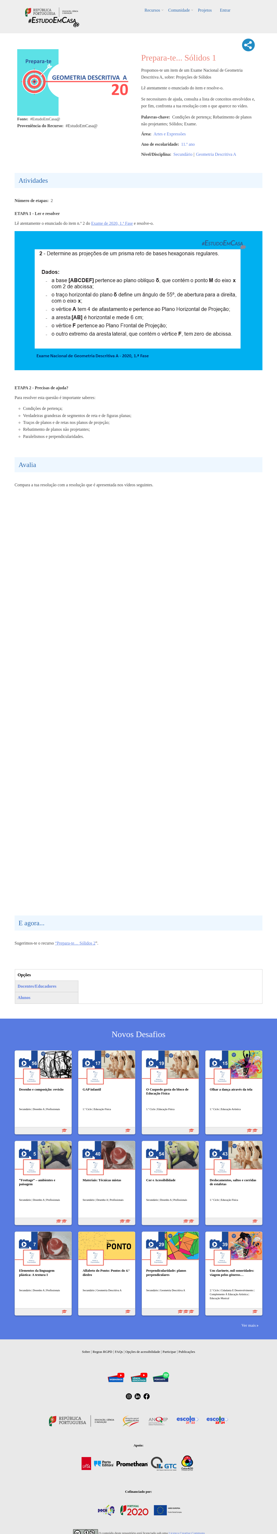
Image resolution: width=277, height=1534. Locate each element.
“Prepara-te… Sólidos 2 (75, 943)
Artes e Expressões (170, 134)
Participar (169, 1352)
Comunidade (179, 10)
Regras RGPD (102, 1352)
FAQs (119, 1352)
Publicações (186, 1352)
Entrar (225, 10)
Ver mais (249, 1325)
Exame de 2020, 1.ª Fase (112, 223)
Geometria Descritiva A (216, 154)
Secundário (183, 154)
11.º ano (188, 144)
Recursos (152, 10)
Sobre (86, 1352)
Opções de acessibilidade (142, 1352)
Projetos (205, 10)
